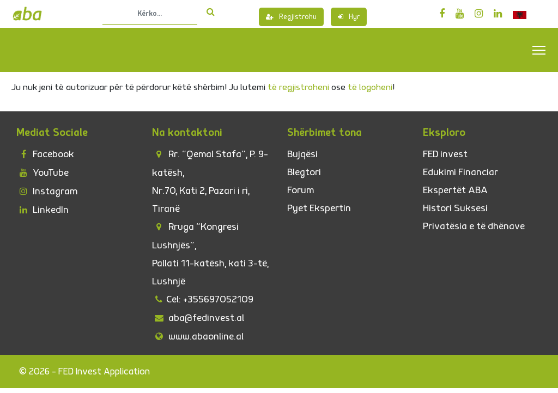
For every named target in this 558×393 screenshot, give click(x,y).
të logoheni (370, 87)
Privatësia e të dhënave (474, 226)
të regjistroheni (298, 87)
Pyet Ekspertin (319, 208)
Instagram (46, 191)
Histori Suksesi (455, 208)
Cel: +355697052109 (202, 299)
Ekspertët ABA (455, 190)
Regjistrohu (291, 17)
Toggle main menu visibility (539, 49)
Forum (300, 190)
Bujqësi (302, 154)
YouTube (42, 172)
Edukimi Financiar (460, 172)
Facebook (45, 154)
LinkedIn (42, 210)
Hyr (349, 17)
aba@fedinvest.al (198, 318)
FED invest (445, 154)
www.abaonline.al (198, 336)
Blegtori (304, 172)
